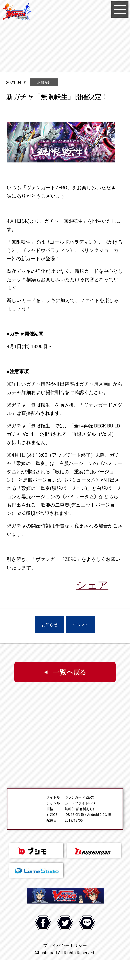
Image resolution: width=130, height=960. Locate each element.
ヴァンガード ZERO (17, 12)
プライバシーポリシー (65, 945)
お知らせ (50, 625)
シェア (92, 585)
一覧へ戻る (65, 672)
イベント (80, 625)
